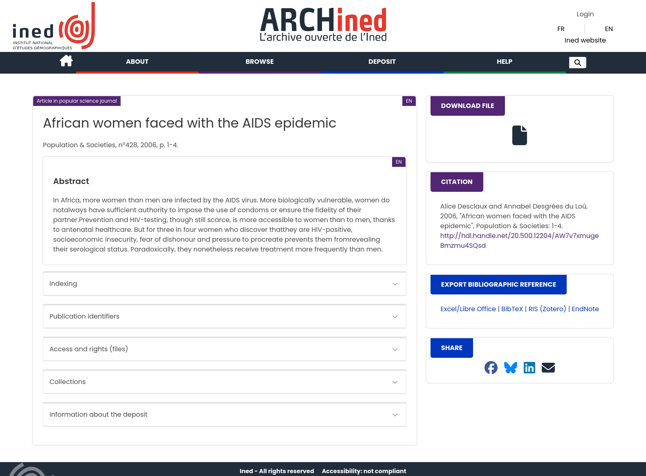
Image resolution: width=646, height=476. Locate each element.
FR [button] (561, 29)
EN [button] (609, 29)
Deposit (382, 61)
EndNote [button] (585, 309)
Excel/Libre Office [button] (468, 309)
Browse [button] (260, 61)
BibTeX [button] (512, 309)
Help (504, 61)
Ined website (585, 40)
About (137, 61)
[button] (577, 62)
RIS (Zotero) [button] (548, 309)
